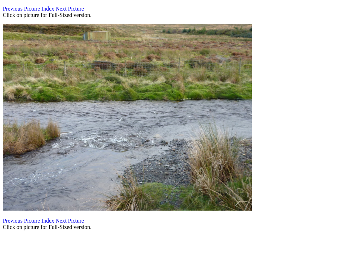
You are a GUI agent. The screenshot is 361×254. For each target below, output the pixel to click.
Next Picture (70, 9)
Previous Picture (21, 9)
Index (47, 9)
